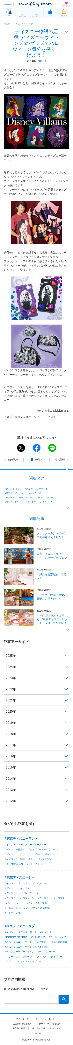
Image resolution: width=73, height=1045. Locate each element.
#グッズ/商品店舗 (14, 864)
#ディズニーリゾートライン (19, 951)
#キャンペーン (48, 932)
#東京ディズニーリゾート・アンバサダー (26, 941)
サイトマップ (21, 1019)
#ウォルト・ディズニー (29, 961)
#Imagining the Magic (16, 937)
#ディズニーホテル (48, 951)
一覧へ (39, 459)
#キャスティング (57, 937)
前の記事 (12, 459)
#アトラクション (35, 864)
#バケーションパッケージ (18, 956)
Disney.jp (36, 1033)
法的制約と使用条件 (21, 1023)
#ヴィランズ (35, 493)
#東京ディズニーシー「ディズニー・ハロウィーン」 (30, 502)
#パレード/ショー (44, 854)
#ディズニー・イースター (32, 844)
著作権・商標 (18, 1028)
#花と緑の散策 (59, 941)
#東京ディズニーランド (36, 488)
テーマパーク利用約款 (50, 1023)
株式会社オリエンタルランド (47, 1028)
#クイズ (9, 961)
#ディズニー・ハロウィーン (43, 849)
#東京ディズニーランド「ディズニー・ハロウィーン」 (31, 497)
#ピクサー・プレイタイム (32, 883)
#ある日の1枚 (38, 937)
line (52, 448)
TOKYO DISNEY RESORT (35, 4)
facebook (36, 448)
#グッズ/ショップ (13, 488)
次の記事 (60, 459)
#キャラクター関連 (15, 859)
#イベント (10, 844)
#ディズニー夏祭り (15, 849)
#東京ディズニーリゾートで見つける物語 (26, 946)
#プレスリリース (28, 932)
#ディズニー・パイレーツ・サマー (23, 893)
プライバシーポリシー (47, 1019)
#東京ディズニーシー (15, 493)
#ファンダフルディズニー (48, 956)
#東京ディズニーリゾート (23, 926)
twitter (21, 448)
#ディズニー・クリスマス (18, 854)
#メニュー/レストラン (39, 859)
